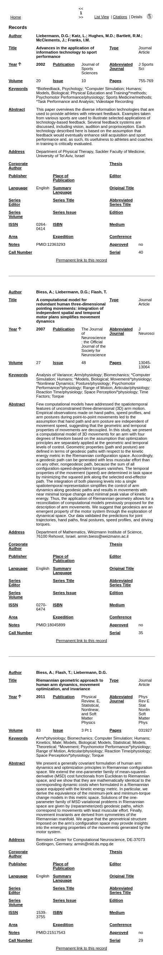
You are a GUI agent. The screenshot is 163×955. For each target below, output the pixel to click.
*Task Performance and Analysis (65, 101)
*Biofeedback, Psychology (59, 88)
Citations (120, 17)
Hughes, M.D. (101, 36)
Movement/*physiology (130, 379)
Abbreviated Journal (121, 66)
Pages (115, 81)
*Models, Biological (91, 379)
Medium (117, 224)
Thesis (116, 163)
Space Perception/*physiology (111, 392)
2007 (40, 329)
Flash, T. (99, 292)
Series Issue (64, 212)
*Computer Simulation (104, 88)
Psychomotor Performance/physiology (70, 97)
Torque (58, 396)
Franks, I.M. (79, 40)
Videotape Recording (114, 101)
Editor (115, 176)
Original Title (122, 188)
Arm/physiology (87, 375)
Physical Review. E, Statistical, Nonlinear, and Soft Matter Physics (90, 710)
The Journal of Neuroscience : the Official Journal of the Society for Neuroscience (93, 342)
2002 (40, 64)
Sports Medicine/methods (128, 97)
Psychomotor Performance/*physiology (115, 747)
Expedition (63, 236)
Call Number (20, 252)
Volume (16, 81)
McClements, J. (50, 40)
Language (18, 188)
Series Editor (15, 202)
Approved (119, 244)
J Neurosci (146, 331)
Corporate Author (18, 165)
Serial (115, 252)
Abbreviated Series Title (121, 202)
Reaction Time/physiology (59, 392)
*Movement (68, 747)
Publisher (18, 176)
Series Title (64, 200)
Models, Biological (52, 93)
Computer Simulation (113, 738)
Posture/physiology (93, 383)
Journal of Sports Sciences (90, 68)
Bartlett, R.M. (128, 36)
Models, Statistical (114, 742)
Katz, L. (79, 36)
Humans (133, 88)
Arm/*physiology (50, 738)
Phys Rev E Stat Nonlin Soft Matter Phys (144, 710)
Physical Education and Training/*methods (108, 93)
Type (114, 48)
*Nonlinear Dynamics (54, 383)
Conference (121, 236)
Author (15, 36)
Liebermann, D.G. (52, 36)
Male (56, 742)
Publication (64, 64)
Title (13, 48)
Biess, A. (44, 292)
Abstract (17, 109)
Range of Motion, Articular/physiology (116, 388)
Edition (116, 212)
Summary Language (62, 190)
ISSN (13, 224)
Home (15, 17)
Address (17, 151)
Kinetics (43, 742)
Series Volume (16, 214)
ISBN (58, 224)
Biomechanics (116, 375)
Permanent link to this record (81, 260)
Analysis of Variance (54, 375)
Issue (58, 81)
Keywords (18, 88)
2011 (40, 697)
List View (102, 17)
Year (13, 64)
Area (13, 236)
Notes (14, 244)
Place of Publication (64, 178)
